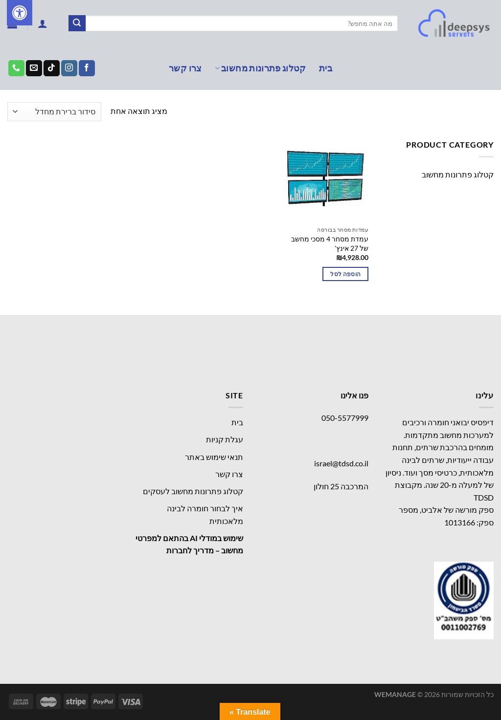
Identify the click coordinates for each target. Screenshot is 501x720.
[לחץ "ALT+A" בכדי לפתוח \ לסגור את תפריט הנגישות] (19, 12)
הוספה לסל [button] (345, 274)
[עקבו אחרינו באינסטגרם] (69, 68)
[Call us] (16, 68)
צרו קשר (185, 68)
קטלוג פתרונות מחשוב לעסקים (193, 491)
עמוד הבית (474, 111)
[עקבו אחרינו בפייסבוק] (87, 68)
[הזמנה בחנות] (54, 111)
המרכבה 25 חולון (341, 486)
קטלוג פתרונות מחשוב (260, 68)
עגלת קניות (224, 439)
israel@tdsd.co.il (341, 463)
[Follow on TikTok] (52, 68)
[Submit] (76, 23)
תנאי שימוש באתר (214, 456)
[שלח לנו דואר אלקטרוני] (34, 68)
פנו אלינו (354, 395)
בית (325, 68)
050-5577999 (344, 417)
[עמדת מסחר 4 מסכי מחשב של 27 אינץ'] (326, 179)
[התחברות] (42, 23)
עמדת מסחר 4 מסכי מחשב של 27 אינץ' (329, 243)
